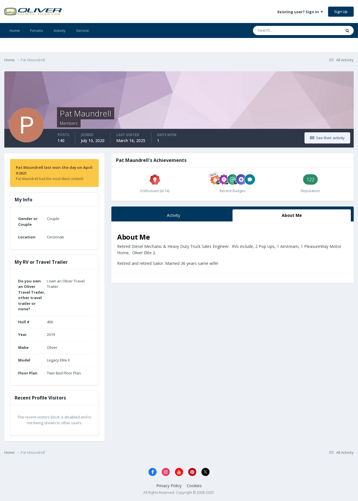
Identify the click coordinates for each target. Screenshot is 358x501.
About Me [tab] (292, 215)
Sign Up (341, 11)
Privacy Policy (169, 485)
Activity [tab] (173, 215)
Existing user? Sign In (300, 11)
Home (14, 30)
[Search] (279, 30)
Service (82, 30)
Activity (60, 30)
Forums (36, 30)
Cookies (194, 485)
